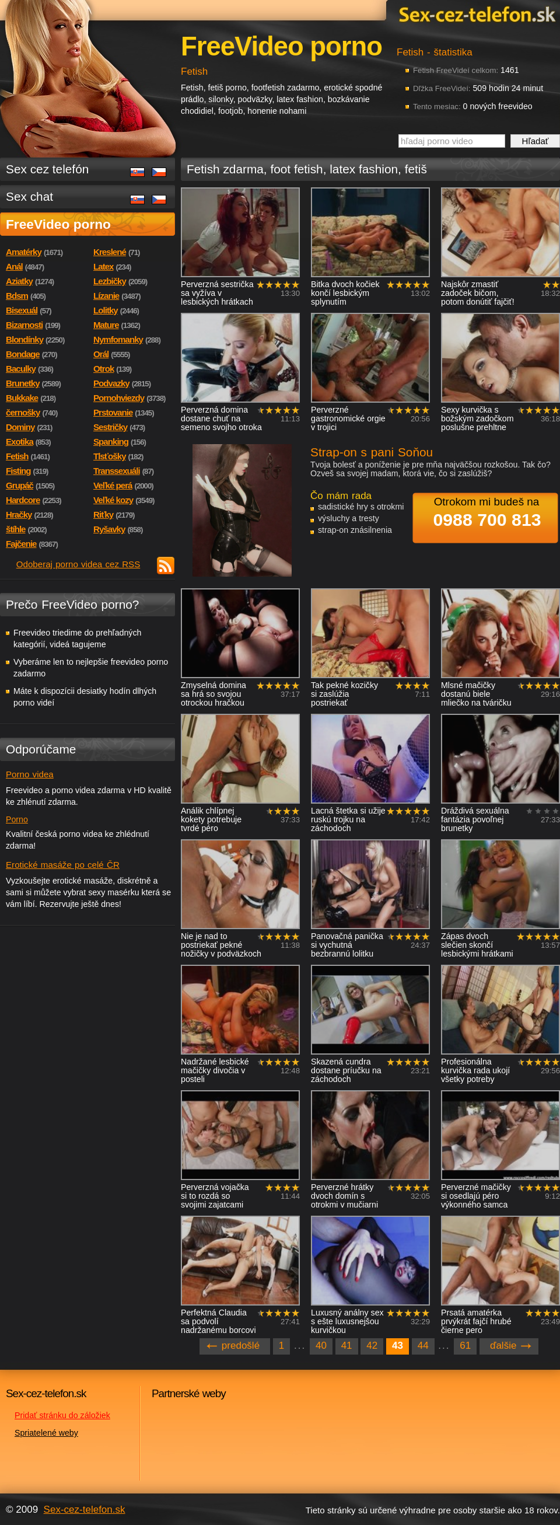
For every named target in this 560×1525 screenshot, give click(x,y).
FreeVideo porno (58, 224)
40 (321, 1345)
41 (346, 1345)
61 (465, 1345)
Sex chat (29, 196)
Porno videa (30, 774)
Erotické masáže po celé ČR (63, 865)
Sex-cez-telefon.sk (475, 13)
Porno (17, 819)
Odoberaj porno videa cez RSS (78, 564)
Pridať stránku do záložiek (62, 1415)
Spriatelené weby (46, 1432)
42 (371, 1345)
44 (423, 1345)
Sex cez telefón (47, 169)
